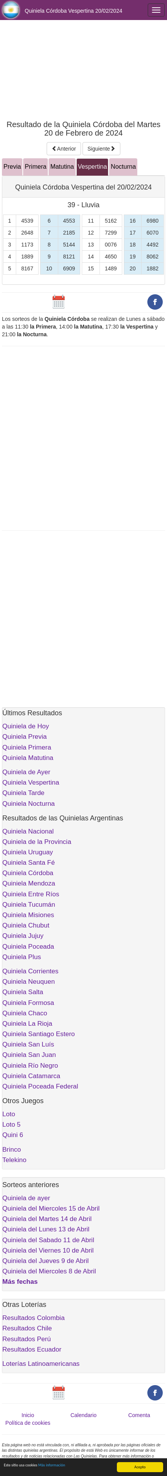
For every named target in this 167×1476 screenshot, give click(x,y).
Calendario (84, 1415)
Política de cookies (28, 1423)
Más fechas (20, 1281)
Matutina (62, 166)
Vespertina (92, 166)
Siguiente (101, 149)
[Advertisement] (83, 70)
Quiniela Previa (24, 736)
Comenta (139, 1415)
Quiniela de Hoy (25, 726)
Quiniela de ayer (26, 1198)
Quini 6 (12, 1135)
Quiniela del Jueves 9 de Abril (45, 1261)
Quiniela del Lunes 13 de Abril (45, 1229)
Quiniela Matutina (27, 757)
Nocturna (123, 166)
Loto (8, 1114)
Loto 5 (11, 1124)
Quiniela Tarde (23, 793)
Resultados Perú (26, 1339)
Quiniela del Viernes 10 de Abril (48, 1250)
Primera (35, 166)
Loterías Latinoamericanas (40, 1363)
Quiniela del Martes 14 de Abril (47, 1219)
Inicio (28, 1415)
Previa (12, 166)
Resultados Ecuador (31, 1349)
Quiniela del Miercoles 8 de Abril (49, 1271)
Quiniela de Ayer (26, 772)
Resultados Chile (27, 1328)
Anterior (64, 149)
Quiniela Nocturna (28, 803)
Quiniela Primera (26, 747)
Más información (51, 1465)
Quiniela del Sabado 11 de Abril (48, 1240)
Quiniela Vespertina (30, 782)
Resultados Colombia (33, 1318)
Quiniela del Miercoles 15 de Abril (51, 1208)
